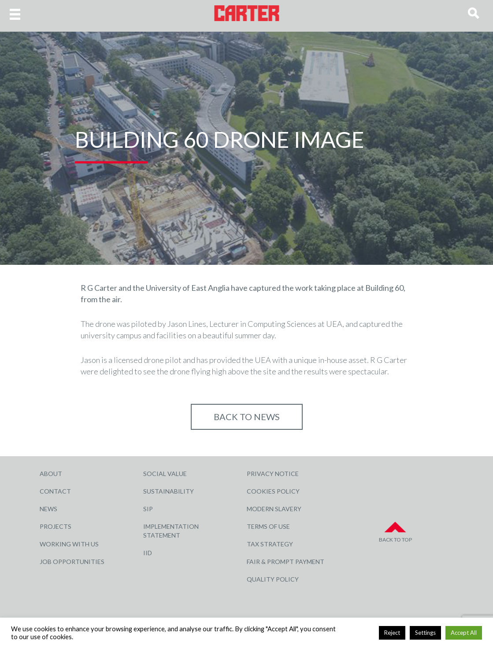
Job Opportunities (72, 561)
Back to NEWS (247, 416)
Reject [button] (392, 632)
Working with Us (69, 544)
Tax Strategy (270, 544)
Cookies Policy (273, 491)
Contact (55, 491)
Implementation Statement (171, 531)
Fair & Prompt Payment (285, 561)
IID (147, 552)
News (48, 509)
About (51, 473)
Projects (55, 526)
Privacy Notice (273, 473)
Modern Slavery (274, 509)
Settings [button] (425, 632)
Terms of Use (268, 526)
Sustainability (168, 491)
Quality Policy (273, 579)
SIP (148, 509)
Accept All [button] (464, 632)
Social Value (165, 473)
